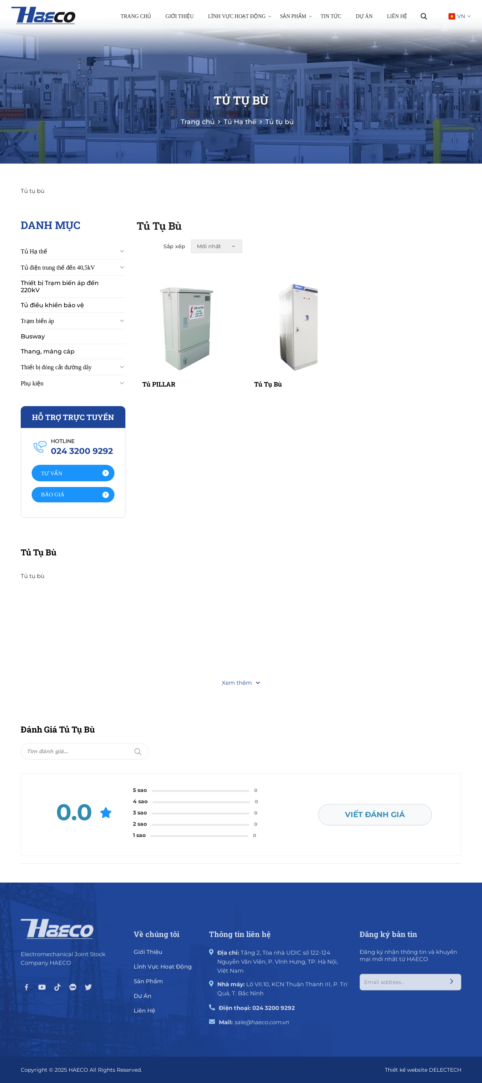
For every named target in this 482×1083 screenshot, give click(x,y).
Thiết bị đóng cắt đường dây (56, 376)
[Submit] (450, 749)
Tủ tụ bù (268, 375)
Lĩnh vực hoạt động (239, 16)
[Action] (73, 482)
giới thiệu (148, 956)
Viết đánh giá (376, 813)
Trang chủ (135, 16)
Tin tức (330, 16)
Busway (33, 345)
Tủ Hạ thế (34, 260)
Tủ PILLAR (158, 375)
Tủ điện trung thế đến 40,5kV (58, 276)
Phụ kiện (32, 392)
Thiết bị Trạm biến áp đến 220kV (60, 295)
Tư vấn (75, 482)
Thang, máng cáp (48, 360)
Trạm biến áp (37, 330)
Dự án (364, 16)
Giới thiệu (179, 16)
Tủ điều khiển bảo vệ (52, 314)
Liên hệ (397, 16)
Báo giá (75, 504)
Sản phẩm (296, 16)
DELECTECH (445, 1069)
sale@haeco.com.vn (261, 1026)
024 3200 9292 (273, 1012)
